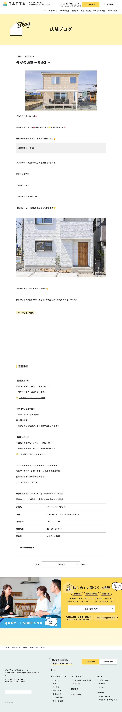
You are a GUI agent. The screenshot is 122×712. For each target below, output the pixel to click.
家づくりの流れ (59, 701)
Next (84, 564)
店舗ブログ (16, 648)
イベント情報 (112, 11)
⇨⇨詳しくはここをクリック (32, 397)
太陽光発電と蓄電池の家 (82, 680)
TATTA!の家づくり (50, 11)
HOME (7, 648)
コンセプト (57, 680)
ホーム (53, 670)
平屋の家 (76, 684)
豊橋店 (25, 648)
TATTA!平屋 (64, 11)
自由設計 (56, 687)
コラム (101, 687)
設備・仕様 (57, 691)
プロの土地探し (59, 697)
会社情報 (102, 684)
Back (38, 564)
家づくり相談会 (99, 11)
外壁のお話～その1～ (27, 148)
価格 (54, 684)
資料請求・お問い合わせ (108, 700)
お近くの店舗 (86, 11)
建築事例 (75, 11)
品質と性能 (57, 694)
